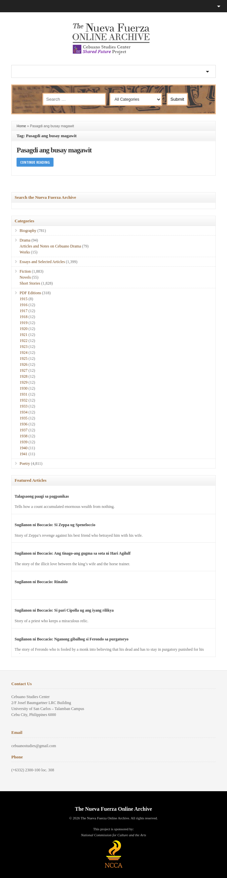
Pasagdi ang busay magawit (54, 150)
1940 (23, 448)
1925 (23, 358)
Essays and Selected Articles (42, 261)
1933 (23, 406)
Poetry (24, 463)
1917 (23, 310)
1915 (23, 299)
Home (21, 126)
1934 (23, 412)
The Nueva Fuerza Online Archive (113, 809)
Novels (25, 277)
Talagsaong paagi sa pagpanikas (42, 496)
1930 (23, 388)
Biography (27, 230)
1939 (23, 442)
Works (24, 252)
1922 (23, 340)
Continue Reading (35, 162)
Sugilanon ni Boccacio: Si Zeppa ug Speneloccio (55, 524)
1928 (23, 376)
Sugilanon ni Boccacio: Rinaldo (41, 581)
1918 (23, 316)
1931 (23, 394)
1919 (23, 322)
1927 (23, 370)
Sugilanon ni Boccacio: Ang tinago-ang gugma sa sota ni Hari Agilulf (73, 553)
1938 (23, 436)
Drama (24, 240)
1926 (23, 364)
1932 (23, 400)
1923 (23, 346)
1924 (23, 352)
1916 (23, 304)
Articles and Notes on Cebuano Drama (50, 246)
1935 (23, 418)
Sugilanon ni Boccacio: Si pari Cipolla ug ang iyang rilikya (64, 610)
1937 (23, 430)
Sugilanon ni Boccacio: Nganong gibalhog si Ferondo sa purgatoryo (72, 639)
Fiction (25, 271)
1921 (23, 334)
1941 (23, 454)
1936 (23, 424)
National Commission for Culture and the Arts (113, 835)
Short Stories (29, 283)
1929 (23, 382)
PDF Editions (30, 293)
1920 (23, 328)
